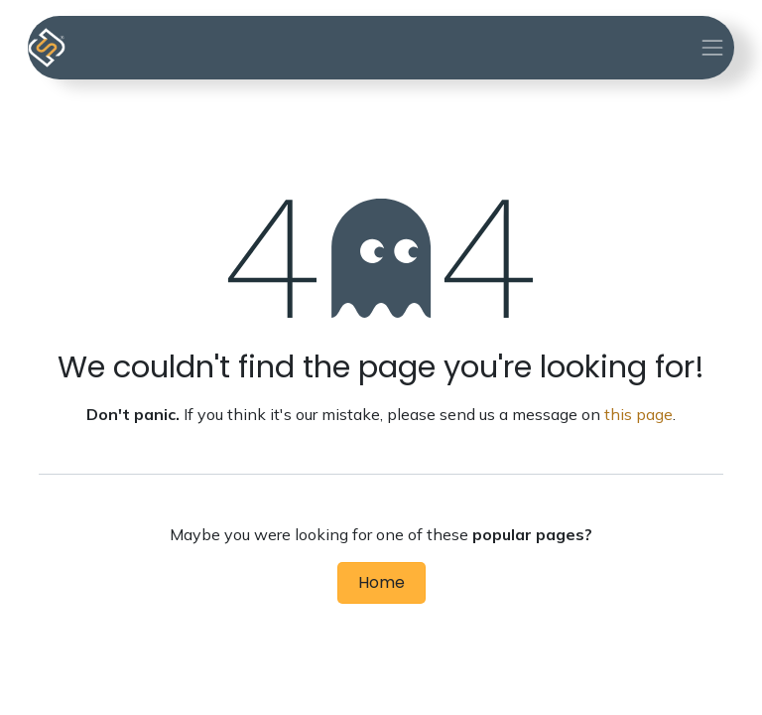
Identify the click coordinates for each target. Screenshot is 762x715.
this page (638, 414)
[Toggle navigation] (712, 48)
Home (381, 582)
